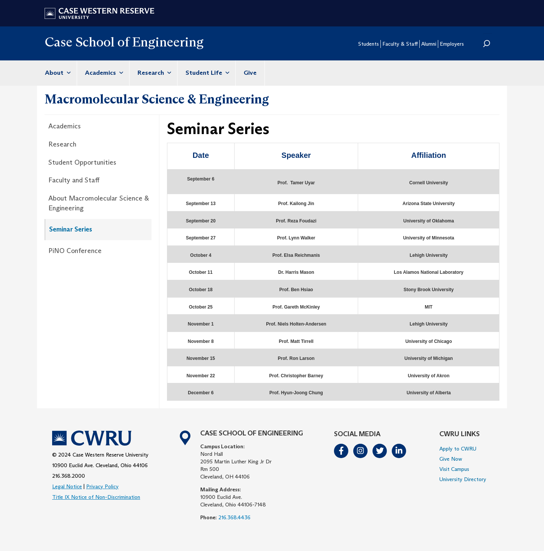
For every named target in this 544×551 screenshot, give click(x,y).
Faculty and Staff (73, 180)
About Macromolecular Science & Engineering (98, 203)
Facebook (341, 451)
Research (153, 73)
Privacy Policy (102, 486)
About (57, 73)
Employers (452, 43)
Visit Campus (454, 469)
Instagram (360, 451)
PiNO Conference (75, 251)
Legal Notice (67, 486)
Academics (103, 73)
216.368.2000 (68, 475)
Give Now (450, 458)
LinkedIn (399, 451)
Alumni (428, 43)
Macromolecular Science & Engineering (157, 99)
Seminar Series (70, 229)
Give (250, 73)
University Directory (462, 479)
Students (368, 43)
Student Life (206, 73)
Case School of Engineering (124, 42)
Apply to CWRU (457, 448)
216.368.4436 (234, 517)
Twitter (380, 451)
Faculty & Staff (400, 43)
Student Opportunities (82, 162)
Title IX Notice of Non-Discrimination (96, 497)
